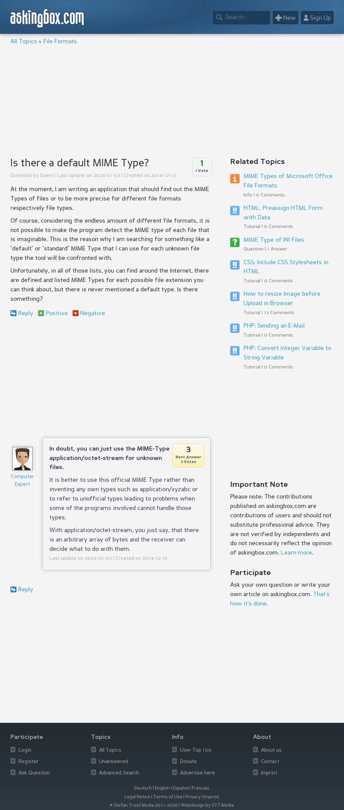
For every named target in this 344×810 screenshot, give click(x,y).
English (162, 788)
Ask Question (34, 773)
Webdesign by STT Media (207, 805)
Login (24, 750)
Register (28, 761)
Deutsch (143, 788)
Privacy (193, 797)
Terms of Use (167, 797)
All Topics (23, 42)
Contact (270, 761)
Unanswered (113, 761)
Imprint (269, 773)
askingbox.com (47, 18)
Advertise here (197, 773)
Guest (47, 175)
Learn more (296, 553)
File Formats (60, 42)
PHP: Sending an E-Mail (274, 326)
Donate (188, 761)
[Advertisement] (172, 102)
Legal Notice (137, 797)
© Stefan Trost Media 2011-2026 (144, 805)
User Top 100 (196, 750)
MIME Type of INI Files (274, 240)
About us (271, 750)
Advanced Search (119, 773)
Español (181, 788)
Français (200, 788)
